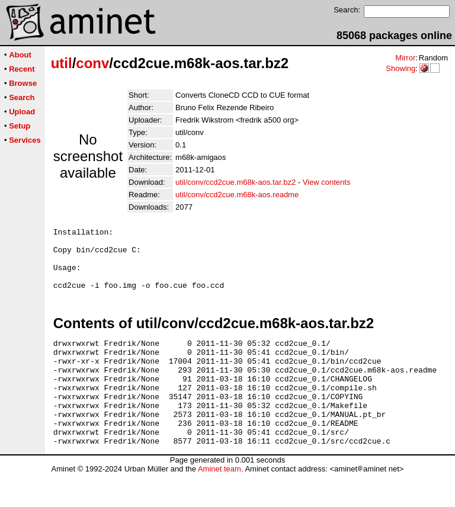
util (61, 63)
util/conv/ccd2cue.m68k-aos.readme (237, 194)
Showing (400, 68)
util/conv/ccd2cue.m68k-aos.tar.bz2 (235, 182)
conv (92, 63)
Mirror (405, 57)
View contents (327, 182)
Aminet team (219, 502)
